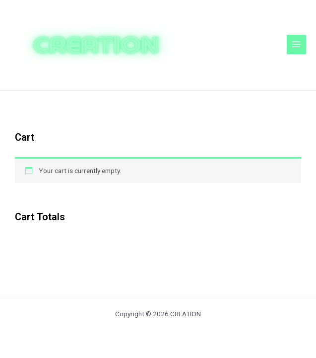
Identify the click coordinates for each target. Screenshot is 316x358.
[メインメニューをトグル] (296, 44)
